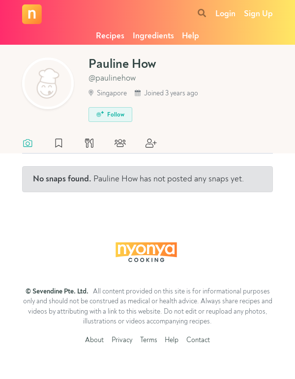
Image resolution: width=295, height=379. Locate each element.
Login (225, 14)
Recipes (110, 36)
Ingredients (153, 36)
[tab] (32, 144)
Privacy (122, 340)
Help (190, 36)
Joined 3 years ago (166, 93)
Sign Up (258, 14)
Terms (148, 340)
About (94, 340)
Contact (198, 340)
